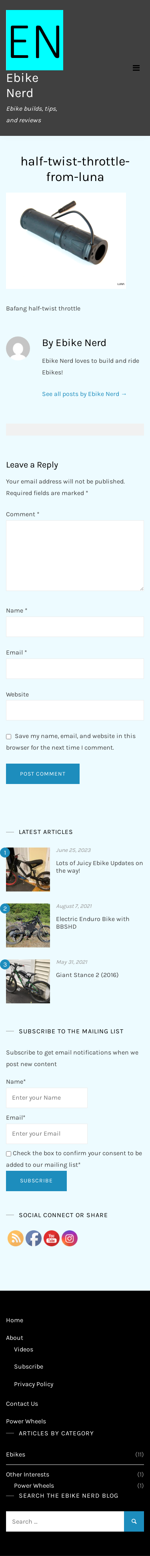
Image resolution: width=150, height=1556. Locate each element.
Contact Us (22, 1403)
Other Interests (27, 1474)
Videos (23, 1349)
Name (17, 610)
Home (14, 1320)
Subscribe (28, 1366)
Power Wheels (26, 1421)
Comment (23, 514)
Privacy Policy (33, 1384)
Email (16, 652)
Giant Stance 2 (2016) (87, 975)
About (14, 1337)
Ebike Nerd (22, 85)
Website (17, 694)
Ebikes (15, 1454)
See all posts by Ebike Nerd (84, 394)
